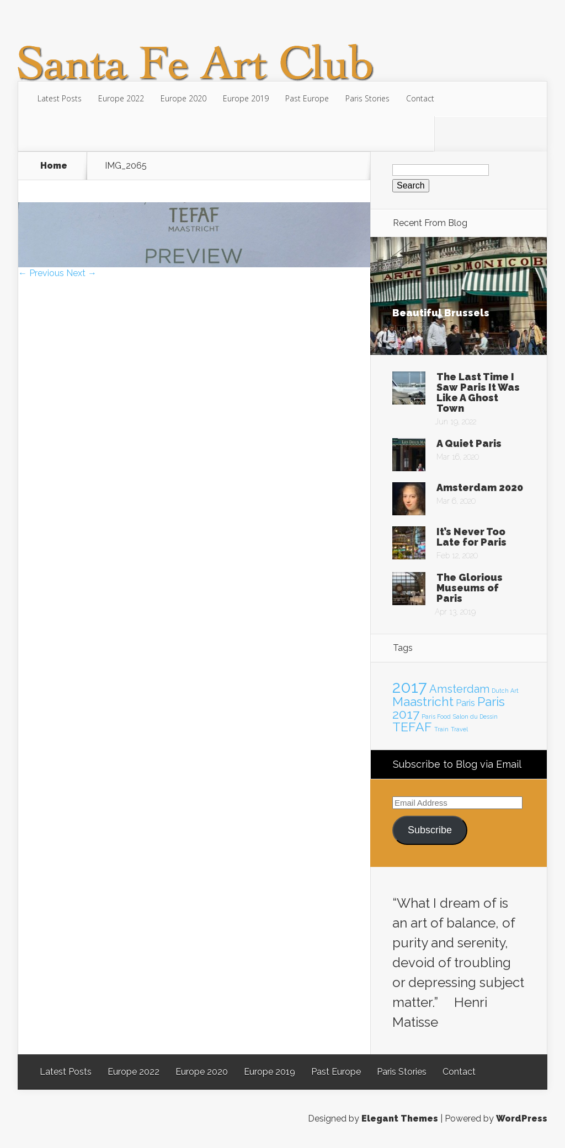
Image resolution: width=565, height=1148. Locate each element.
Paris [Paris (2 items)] (465, 703)
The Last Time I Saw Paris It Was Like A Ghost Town (478, 392)
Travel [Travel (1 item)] (459, 729)
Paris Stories (367, 98)
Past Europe (307, 98)
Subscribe (430, 830)
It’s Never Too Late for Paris (471, 537)
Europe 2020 (183, 98)
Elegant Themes (399, 1118)
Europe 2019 (246, 98)
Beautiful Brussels (440, 313)
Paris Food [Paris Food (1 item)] (436, 716)
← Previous (41, 273)
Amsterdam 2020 (479, 487)
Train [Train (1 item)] (441, 729)
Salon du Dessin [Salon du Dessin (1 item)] (475, 716)
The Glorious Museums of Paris (469, 588)
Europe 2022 (121, 98)
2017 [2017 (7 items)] (409, 687)
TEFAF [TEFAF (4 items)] (412, 726)
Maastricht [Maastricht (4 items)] (423, 701)
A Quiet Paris (469, 443)
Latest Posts (60, 98)
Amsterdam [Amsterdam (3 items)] (459, 689)
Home (53, 165)
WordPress (521, 1118)
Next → (81, 273)
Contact (420, 98)
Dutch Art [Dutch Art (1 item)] (505, 690)
